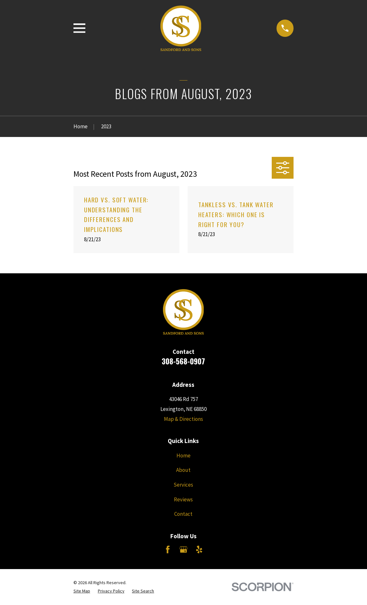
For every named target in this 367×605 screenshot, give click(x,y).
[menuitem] (81, 591)
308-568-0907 (183, 361)
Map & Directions (183, 418)
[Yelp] (199, 549)
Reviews (183, 499)
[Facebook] (168, 549)
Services (183, 484)
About (183, 469)
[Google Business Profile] (183, 549)
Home (183, 455)
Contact (183, 513)
